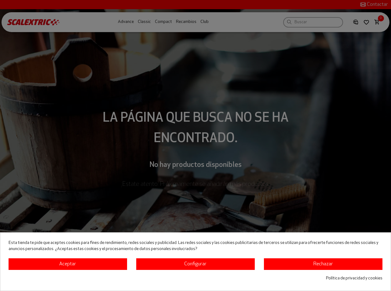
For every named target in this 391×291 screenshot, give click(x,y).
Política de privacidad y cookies (354, 278)
